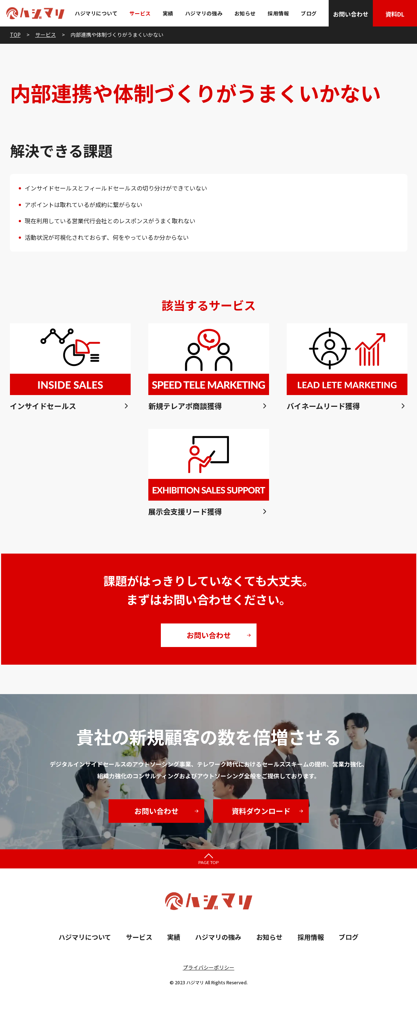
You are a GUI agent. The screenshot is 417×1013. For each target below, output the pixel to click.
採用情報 (278, 13)
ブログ (309, 13)
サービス (140, 13)
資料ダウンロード (261, 811)
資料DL (394, 14)
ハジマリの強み (204, 13)
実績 (168, 13)
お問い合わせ (350, 14)
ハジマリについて (96, 13)
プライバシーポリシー (208, 967)
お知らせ (245, 13)
